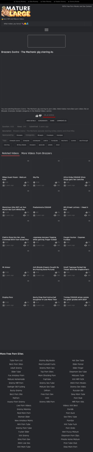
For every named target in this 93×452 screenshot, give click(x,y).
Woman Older (24, 416)
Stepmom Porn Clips (70, 435)
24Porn (47, 390)
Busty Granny (16, 390)
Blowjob (40, 135)
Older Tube (16, 371)
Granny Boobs (74, 2)
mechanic (64, 141)
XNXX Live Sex (24, 443)
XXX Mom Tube (23, 446)
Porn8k (70, 409)
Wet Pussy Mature (70, 431)
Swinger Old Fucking (16, 386)
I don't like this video (40, 116)
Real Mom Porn (24, 413)
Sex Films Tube (70, 416)
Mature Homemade (16, 379)
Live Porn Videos (24, 405)
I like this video (37, 116)
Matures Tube (78, 375)
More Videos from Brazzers (36, 153)
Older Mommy (46, 2)
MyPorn (16, 398)
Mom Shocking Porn (47, 375)
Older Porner (78, 364)
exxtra (46, 141)
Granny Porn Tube (24, 428)
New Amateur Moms (24, 420)
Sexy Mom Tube (78, 394)
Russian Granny (61, 2)
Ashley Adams (21, 145)
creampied (36, 141)
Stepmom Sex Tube (78, 371)
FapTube (47, 379)
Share (52, 121)
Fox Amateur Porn (16, 375)
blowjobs (26, 141)
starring (6, 145)
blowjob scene (15, 141)
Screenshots (42, 121)
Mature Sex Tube (47, 386)
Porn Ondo (70, 428)
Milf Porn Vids (78, 401)
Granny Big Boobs (47, 360)
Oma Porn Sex (24, 439)
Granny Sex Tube (47, 383)
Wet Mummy (34, 2)
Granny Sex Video (78, 386)
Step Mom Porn (70, 446)
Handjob (60, 135)
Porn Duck (70, 413)
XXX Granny (24, 435)
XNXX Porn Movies (78, 383)
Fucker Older (23, 431)
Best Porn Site (16, 394)
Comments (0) (61, 121)
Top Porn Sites (47, 371)
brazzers (32, 145)
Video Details (31, 121)
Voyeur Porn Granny (16, 401)
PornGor (70, 420)
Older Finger (78, 368)
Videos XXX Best (70, 405)
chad (57, 145)
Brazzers (20, 135)
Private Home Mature (70, 439)
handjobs (54, 141)
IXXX (47, 398)
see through (83, 141)
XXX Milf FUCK (78, 379)
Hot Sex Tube (78, 360)
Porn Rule (78, 398)
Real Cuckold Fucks (47, 364)
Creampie (50, 135)
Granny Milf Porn (16, 383)
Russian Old (78, 390)
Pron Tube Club (70, 443)
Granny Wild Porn (47, 401)
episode (42, 145)
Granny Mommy (21, 2)
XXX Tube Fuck (70, 424)
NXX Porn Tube (23, 424)
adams (50, 145)
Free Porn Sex (47, 394)
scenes (73, 141)
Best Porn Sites (16, 364)
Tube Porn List (16, 360)
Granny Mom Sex (47, 368)
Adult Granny (16, 368)
